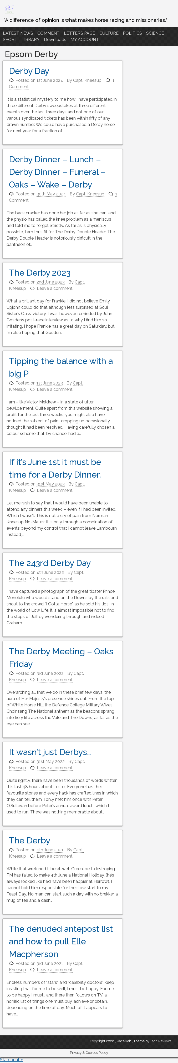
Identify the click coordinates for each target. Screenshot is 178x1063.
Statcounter (11, 1059)
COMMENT (48, 33)
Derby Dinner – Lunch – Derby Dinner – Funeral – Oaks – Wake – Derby (57, 171)
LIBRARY (31, 39)
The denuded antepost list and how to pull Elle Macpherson (61, 941)
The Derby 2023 (39, 272)
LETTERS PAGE (79, 33)
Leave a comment (55, 288)
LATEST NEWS (18, 33)
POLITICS (132, 33)
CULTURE (109, 33)
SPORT (10, 39)
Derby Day (29, 71)
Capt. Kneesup (87, 80)
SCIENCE (155, 33)
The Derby (29, 840)
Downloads (55, 39)
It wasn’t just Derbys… (50, 752)
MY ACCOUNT (84, 39)
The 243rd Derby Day (50, 563)
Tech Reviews (160, 1041)
